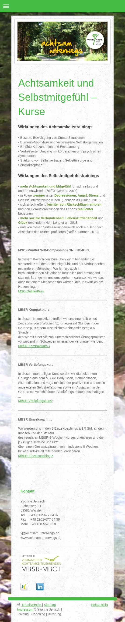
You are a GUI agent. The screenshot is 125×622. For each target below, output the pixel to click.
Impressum (25, 609)
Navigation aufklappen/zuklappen (62, 6)
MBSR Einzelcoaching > (35, 456)
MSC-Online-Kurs (31, 291)
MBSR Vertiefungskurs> (35, 401)
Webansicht (99, 605)
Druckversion (29, 605)
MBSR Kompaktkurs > (34, 346)
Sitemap (50, 605)
